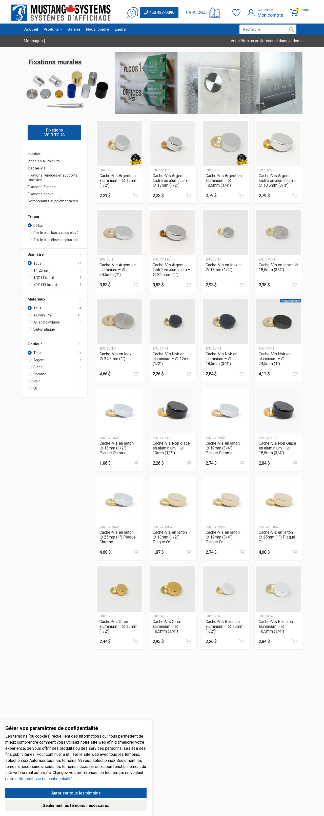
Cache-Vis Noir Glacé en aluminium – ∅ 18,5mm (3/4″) (277, 448)
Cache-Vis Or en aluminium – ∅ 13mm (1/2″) (118, 626)
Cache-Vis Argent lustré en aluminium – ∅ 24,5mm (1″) (171, 270)
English (121, 29)
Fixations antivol (41, 194)
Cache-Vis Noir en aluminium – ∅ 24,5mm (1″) (275, 359)
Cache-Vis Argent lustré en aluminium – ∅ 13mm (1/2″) (171, 180)
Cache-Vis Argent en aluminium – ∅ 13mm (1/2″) (118, 180)
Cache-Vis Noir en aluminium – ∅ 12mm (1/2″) (172, 359)
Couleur (54, 344)
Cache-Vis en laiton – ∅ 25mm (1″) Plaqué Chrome (118, 537)
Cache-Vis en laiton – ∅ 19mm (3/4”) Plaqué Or (224, 537)
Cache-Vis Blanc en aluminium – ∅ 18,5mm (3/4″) (276, 626)
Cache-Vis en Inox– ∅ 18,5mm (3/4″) (278, 267)
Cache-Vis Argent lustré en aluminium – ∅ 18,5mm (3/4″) (277, 180)
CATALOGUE (197, 12)
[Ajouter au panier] (135, 195)
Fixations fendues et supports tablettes (52, 177)
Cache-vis (37, 168)
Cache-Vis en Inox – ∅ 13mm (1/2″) (223, 267)
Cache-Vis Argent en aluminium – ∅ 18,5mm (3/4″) (224, 180)
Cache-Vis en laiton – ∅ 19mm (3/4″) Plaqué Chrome (224, 448)
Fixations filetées (42, 187)
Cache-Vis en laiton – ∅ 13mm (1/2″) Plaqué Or (171, 537)
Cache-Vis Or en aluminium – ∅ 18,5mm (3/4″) (167, 626)
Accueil (31, 29)
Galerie (73, 29)
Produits (53, 29)
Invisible (34, 154)
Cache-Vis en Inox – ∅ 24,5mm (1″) (117, 356)
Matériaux (54, 299)
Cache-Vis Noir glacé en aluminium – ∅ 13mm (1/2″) (171, 448)
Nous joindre (97, 29)
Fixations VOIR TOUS (54, 132)
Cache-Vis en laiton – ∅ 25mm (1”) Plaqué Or (277, 537)
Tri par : (35, 216)
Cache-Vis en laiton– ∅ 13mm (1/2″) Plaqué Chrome (117, 448)
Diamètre (54, 254)
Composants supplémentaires (53, 201)
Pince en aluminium (44, 161)
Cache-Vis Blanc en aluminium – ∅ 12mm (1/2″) (225, 626)
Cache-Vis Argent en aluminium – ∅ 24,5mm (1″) (117, 270)
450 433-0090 (159, 12)
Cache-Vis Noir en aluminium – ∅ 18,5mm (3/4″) (221, 359)
